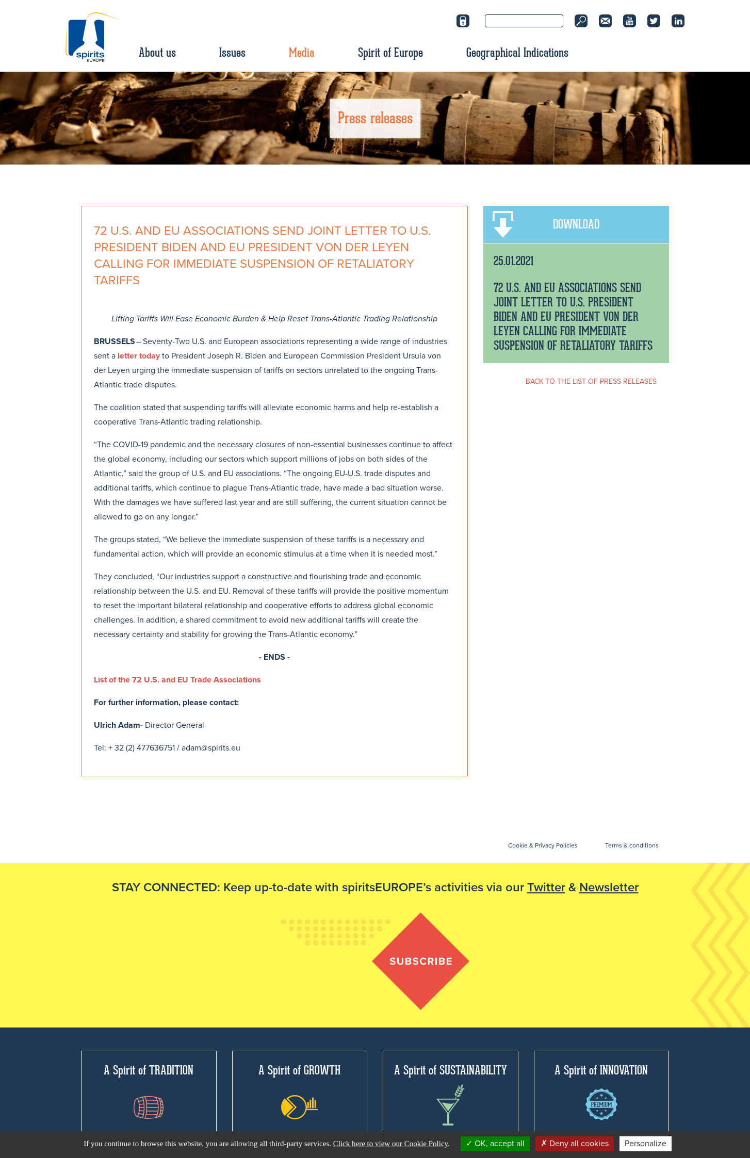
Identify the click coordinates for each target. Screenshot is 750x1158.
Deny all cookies (575, 1143)
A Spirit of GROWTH (299, 1091)
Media (302, 52)
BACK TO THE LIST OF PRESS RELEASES (591, 381)
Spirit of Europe (390, 52)
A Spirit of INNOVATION (601, 1091)
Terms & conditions (632, 845)
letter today (139, 356)
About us (157, 52)
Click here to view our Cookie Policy (390, 1143)
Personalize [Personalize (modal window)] (645, 1143)
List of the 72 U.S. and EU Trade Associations (177, 680)
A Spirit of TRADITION (148, 1091)
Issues (232, 52)
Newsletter (609, 887)
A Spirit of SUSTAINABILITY (450, 1094)
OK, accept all (495, 1143)
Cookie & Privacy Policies (543, 845)
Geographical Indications (517, 52)
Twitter (546, 887)
